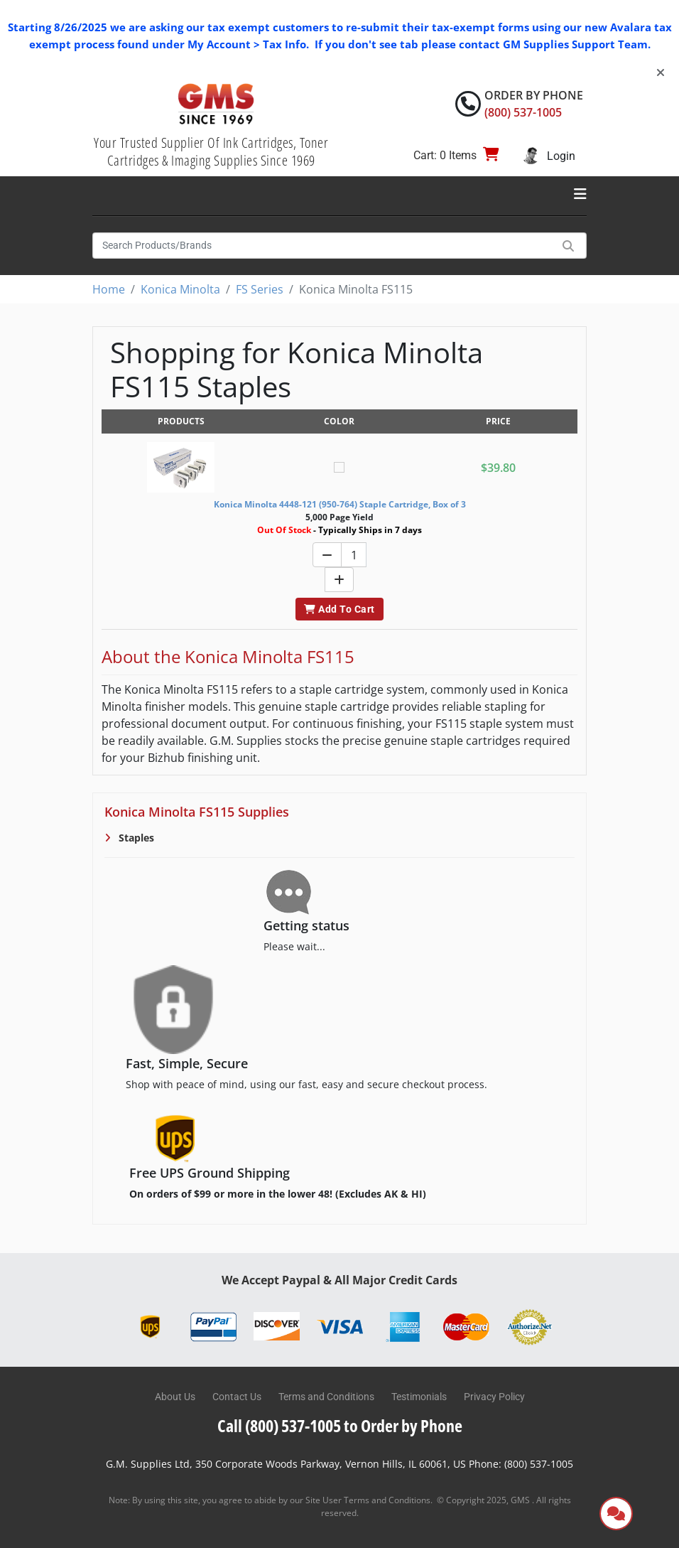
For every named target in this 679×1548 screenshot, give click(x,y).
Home (108, 289)
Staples (135, 837)
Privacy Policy (494, 1396)
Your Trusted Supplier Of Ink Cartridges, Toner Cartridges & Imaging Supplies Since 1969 (211, 151)
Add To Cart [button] (339, 609)
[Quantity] (353, 554)
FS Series (259, 289)
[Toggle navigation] (580, 194)
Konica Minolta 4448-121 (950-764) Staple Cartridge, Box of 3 (340, 504)
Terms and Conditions (326, 1396)
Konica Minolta (180, 289)
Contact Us (236, 1396)
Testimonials (419, 1396)
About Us (175, 1396)
